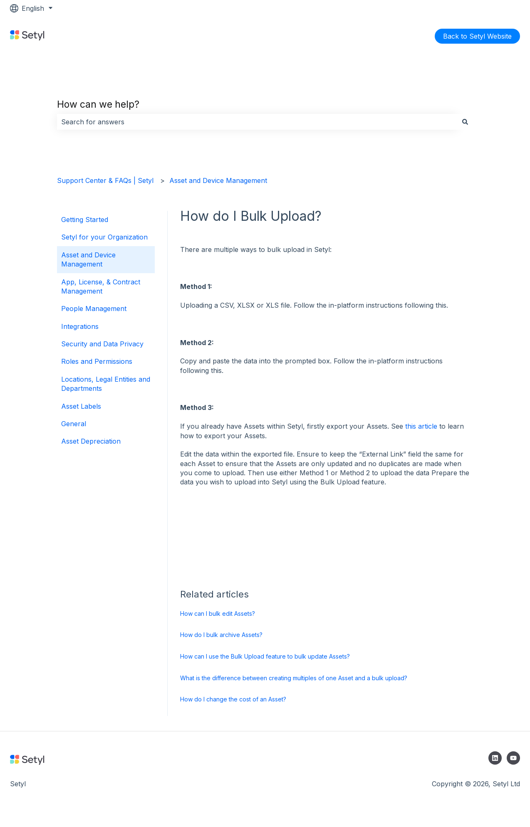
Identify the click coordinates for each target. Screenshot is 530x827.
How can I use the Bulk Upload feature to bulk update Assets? (265, 656)
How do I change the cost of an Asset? (233, 699)
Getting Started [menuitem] (84, 219)
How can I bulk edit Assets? (217, 613)
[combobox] (257, 122)
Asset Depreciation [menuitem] (91, 441)
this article (421, 426)
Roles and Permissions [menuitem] (96, 361)
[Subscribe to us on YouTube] (513, 758)
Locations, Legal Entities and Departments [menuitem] (105, 384)
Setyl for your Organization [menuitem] (104, 237)
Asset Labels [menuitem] (81, 406)
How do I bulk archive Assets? (221, 634)
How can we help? (98, 104)
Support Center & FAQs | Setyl (105, 180)
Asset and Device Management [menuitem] (88, 259)
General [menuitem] (73, 424)
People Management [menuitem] (93, 308)
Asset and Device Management (218, 180)
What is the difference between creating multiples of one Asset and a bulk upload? (293, 677)
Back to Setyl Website (477, 36)
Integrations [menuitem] (80, 326)
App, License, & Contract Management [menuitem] (100, 286)
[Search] (465, 122)
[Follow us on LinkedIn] (495, 758)
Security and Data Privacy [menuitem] (102, 344)
